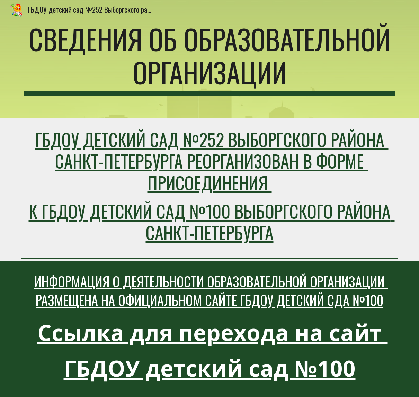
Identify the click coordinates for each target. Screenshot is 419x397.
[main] (209, 58)
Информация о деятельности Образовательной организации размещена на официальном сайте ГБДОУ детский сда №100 (211, 290)
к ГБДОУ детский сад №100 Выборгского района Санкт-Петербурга (212, 221)
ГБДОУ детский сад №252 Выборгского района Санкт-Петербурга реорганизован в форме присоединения (212, 161)
